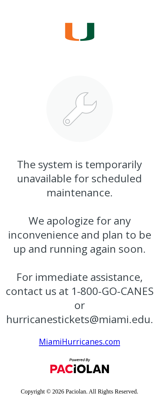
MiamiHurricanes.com (79, 341)
